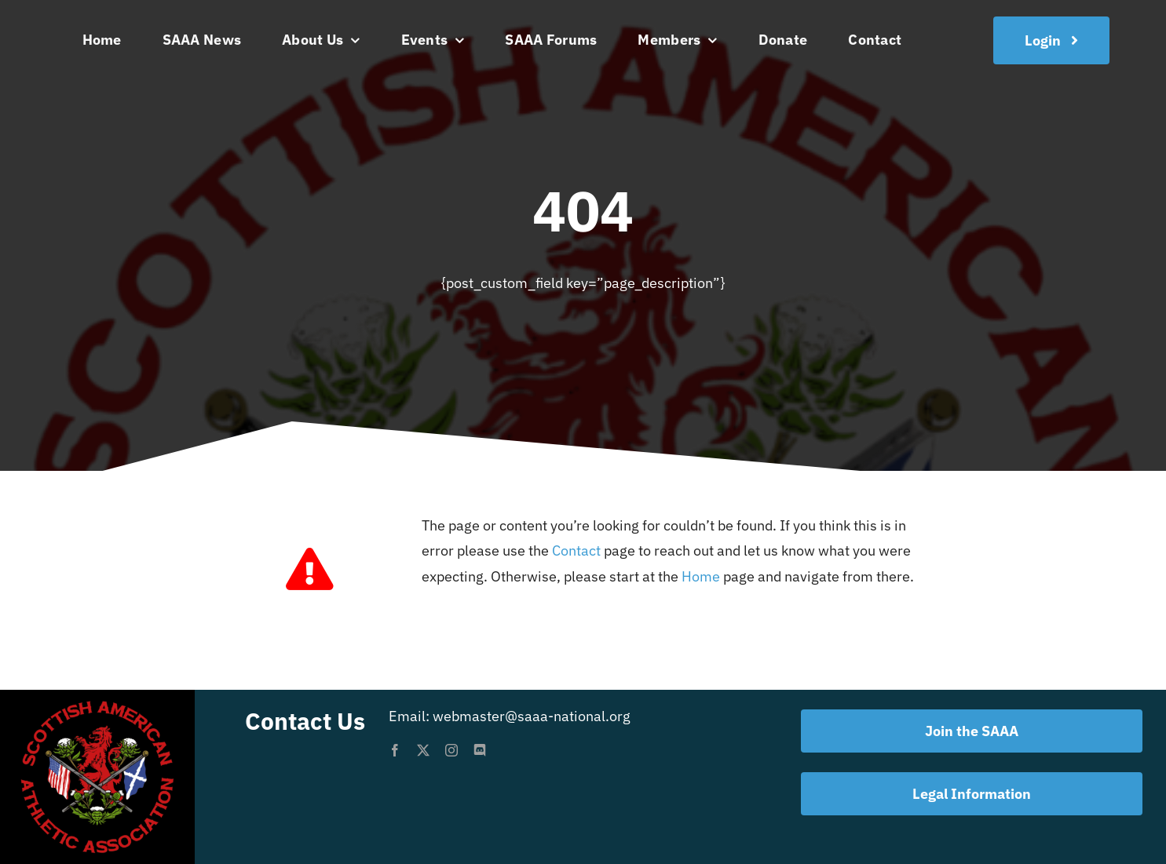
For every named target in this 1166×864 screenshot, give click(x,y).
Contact (576, 550)
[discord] (479, 750)
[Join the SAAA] (1051, 40)
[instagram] (451, 750)
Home (701, 576)
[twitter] (423, 750)
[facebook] (395, 750)
